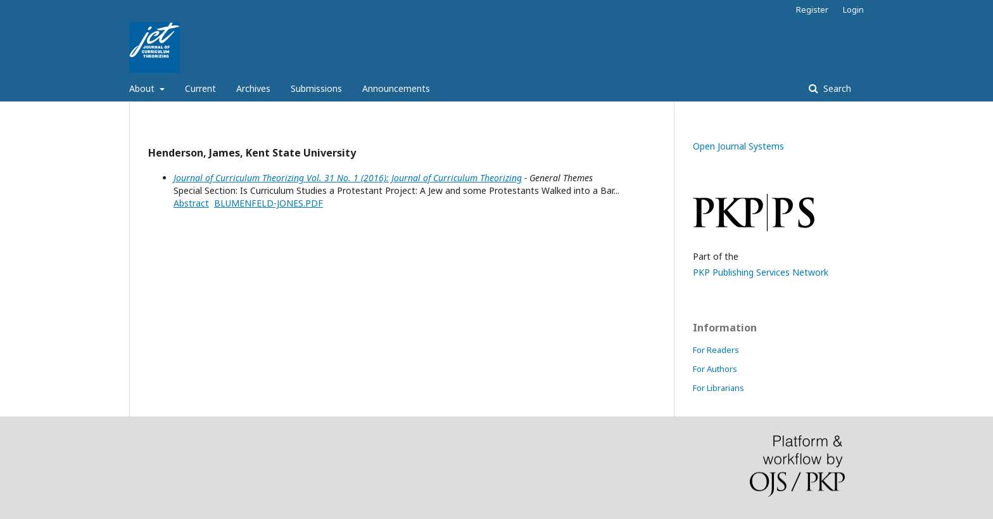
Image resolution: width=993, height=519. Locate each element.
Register (812, 9)
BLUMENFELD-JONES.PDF (268, 203)
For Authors (715, 369)
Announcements (396, 88)
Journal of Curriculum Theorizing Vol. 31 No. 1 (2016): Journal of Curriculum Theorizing (348, 178)
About (143, 88)
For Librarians (718, 388)
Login (853, 9)
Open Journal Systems (738, 146)
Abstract (191, 203)
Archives (253, 88)
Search (836, 88)
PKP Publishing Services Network (760, 272)
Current (200, 88)
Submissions (316, 88)
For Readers (716, 350)
